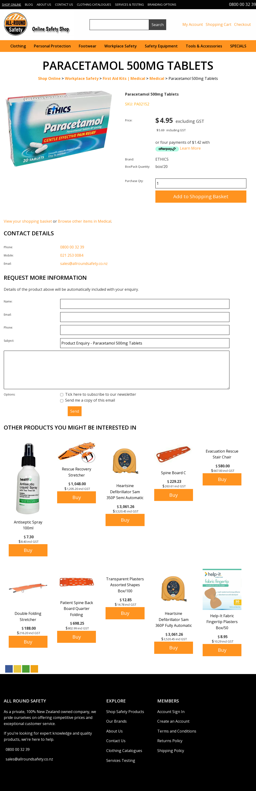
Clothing (18, 46)
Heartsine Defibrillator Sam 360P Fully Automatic (173, 619)
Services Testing (120, 760)
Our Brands (116, 721)
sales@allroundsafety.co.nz (84, 263)
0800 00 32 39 (72, 247)
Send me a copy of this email (87, 400)
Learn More (190, 148)
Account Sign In (171, 711)
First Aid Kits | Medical (124, 78)
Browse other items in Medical (84, 221)
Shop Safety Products (125, 711)
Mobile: (9, 255)
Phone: (8, 247)
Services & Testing (129, 4)
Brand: (129, 159)
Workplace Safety (120, 46)
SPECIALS (238, 46)
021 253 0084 (71, 255)
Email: (8, 264)
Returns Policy (169, 740)
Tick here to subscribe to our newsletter (98, 394)
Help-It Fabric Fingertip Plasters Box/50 (222, 621)
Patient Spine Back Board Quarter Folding (76, 608)
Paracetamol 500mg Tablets (193, 78)
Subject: (9, 341)
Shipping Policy (170, 750)
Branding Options (162, 4)
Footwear (87, 46)
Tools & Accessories (204, 46)
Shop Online (11, 4)
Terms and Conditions (176, 731)
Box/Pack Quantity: (137, 167)
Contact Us (64, 4)
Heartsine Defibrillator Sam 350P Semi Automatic (124, 491)
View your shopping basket (28, 221)
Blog (29, 4)
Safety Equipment (161, 46)
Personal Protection (52, 46)
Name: (8, 301)
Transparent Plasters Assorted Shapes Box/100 (125, 584)
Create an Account (173, 721)
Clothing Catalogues (94, 4)
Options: (9, 394)
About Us (44, 4)
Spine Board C (173, 472)
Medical (157, 78)
